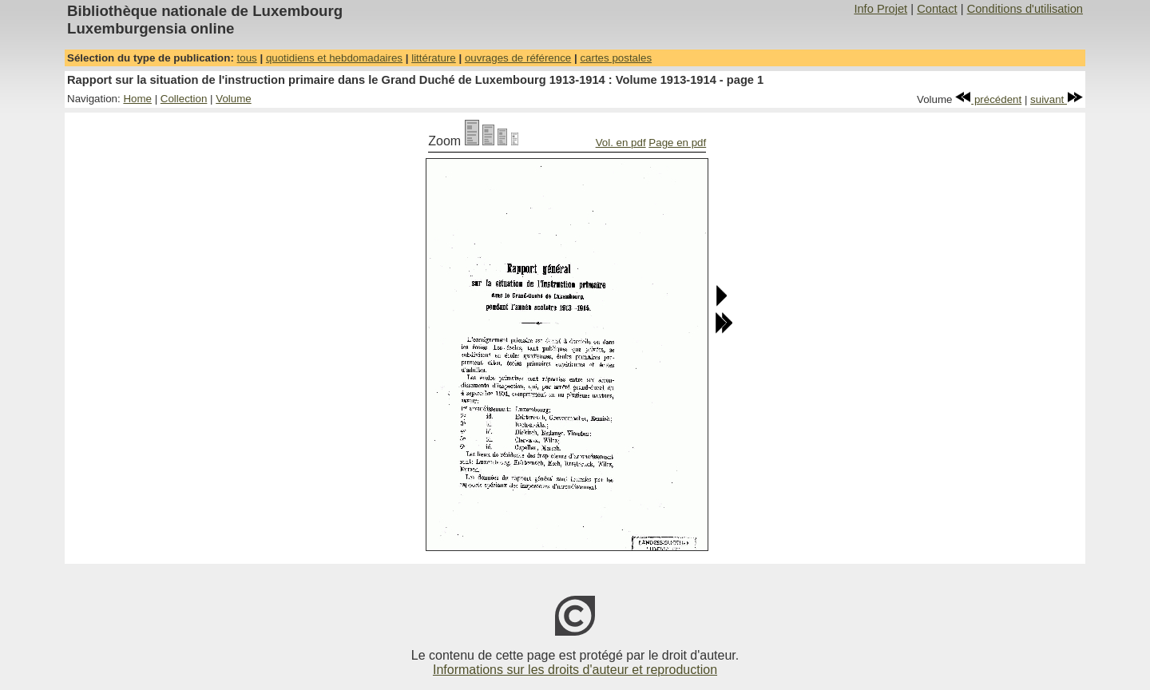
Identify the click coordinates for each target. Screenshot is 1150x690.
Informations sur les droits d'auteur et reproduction (575, 669)
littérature (433, 58)
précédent (988, 99)
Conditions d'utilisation (1025, 8)
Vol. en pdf (621, 143)
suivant (1056, 99)
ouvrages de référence (518, 58)
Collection (184, 99)
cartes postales (616, 58)
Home (137, 99)
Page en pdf (677, 143)
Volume (233, 99)
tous (247, 58)
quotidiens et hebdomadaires (334, 58)
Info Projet (880, 8)
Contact (937, 8)
